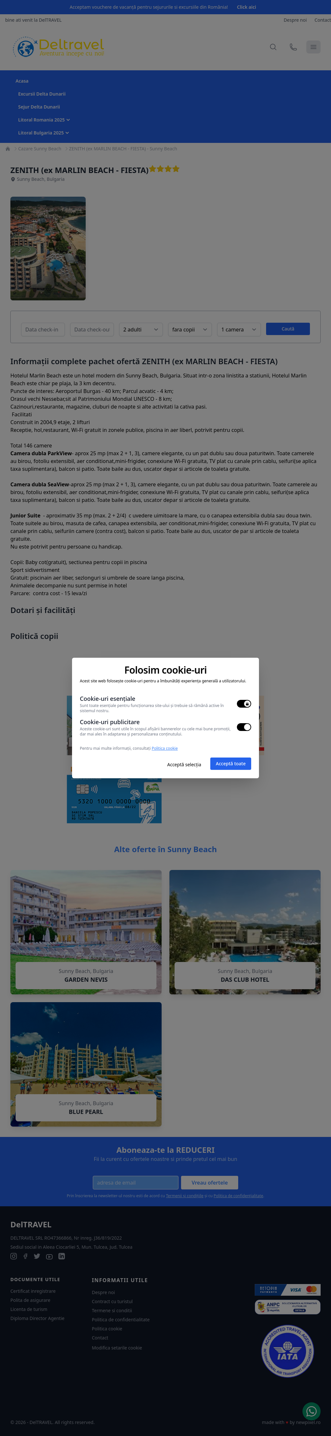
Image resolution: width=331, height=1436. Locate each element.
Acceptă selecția (184, 764)
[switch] (244, 704)
